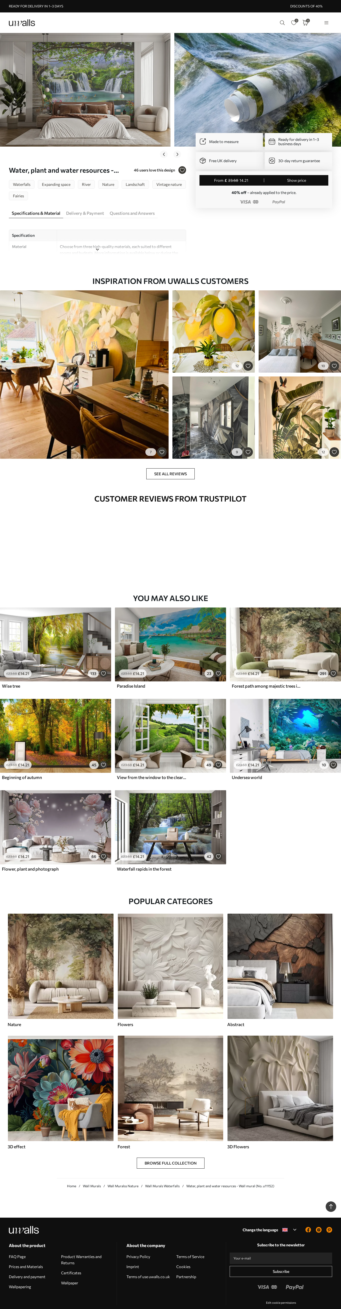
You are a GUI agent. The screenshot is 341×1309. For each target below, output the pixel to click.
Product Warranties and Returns (81, 1245)
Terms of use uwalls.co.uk (148, 1262)
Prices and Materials (26, 1252)
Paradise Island (131, 672)
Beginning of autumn (22, 763)
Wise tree (11, 672)
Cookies (183, 1252)
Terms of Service (190, 1242)
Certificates (71, 1259)
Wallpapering (20, 1272)
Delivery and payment (27, 1262)
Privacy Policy (138, 1242)
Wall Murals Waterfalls (162, 1172)
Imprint (132, 1252)
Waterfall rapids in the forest (144, 855)
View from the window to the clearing (152, 763)
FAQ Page (17, 1242)
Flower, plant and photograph (30, 855)
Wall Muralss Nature (123, 1172)
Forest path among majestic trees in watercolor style (267, 672)
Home (71, 1172)
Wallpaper (69, 1269)
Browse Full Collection (171, 1149)
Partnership (186, 1262)
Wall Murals (92, 1172)
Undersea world (247, 763)
